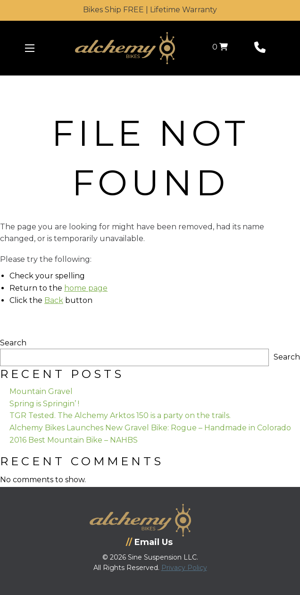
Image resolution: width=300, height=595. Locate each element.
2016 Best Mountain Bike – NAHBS (73, 440)
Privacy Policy (184, 567)
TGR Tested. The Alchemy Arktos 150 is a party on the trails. (120, 415)
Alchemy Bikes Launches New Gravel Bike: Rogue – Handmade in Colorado (150, 427)
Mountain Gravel (41, 391)
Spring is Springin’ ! (44, 403)
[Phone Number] (260, 49)
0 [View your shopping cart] (220, 46)
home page (86, 288)
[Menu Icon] (29, 48)
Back (53, 300)
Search (13, 342)
